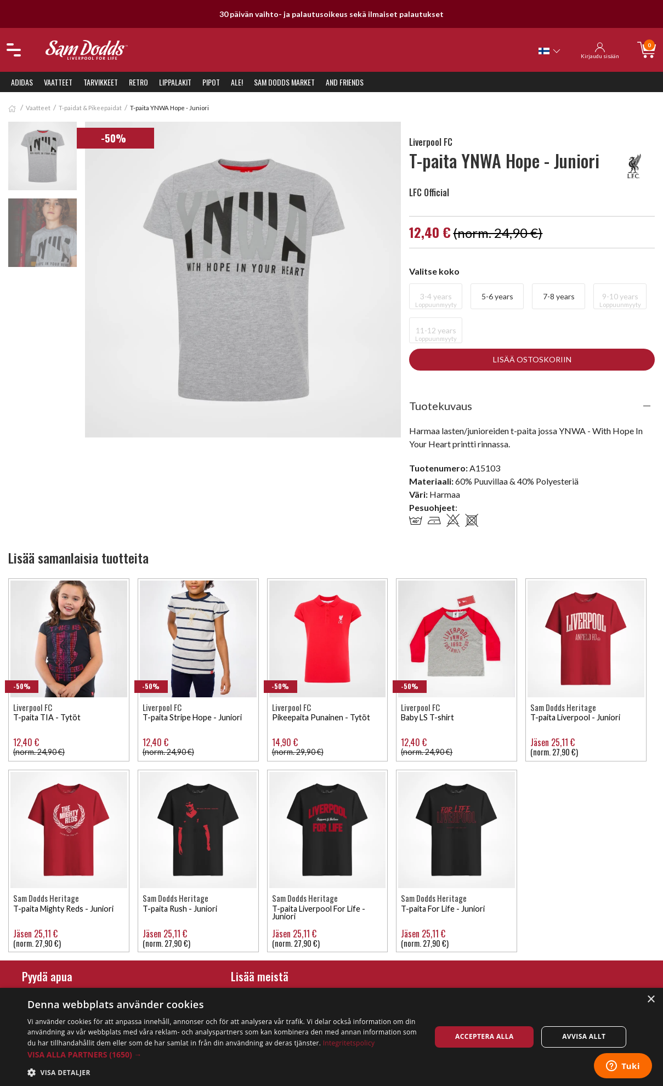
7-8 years (559, 296)
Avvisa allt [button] (583, 1036)
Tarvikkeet (100, 82)
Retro (138, 82)
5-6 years (497, 296)
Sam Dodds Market (284, 82)
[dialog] (331, 1037)
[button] (223, 1054)
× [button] (651, 1000)
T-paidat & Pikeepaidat (90, 107)
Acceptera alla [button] (484, 1036)
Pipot (211, 82)
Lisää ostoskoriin (532, 359)
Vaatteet (58, 82)
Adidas (22, 82)
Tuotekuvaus (440, 405)
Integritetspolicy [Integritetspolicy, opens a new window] (349, 1043)
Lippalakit (175, 82)
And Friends (345, 82)
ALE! (237, 82)
